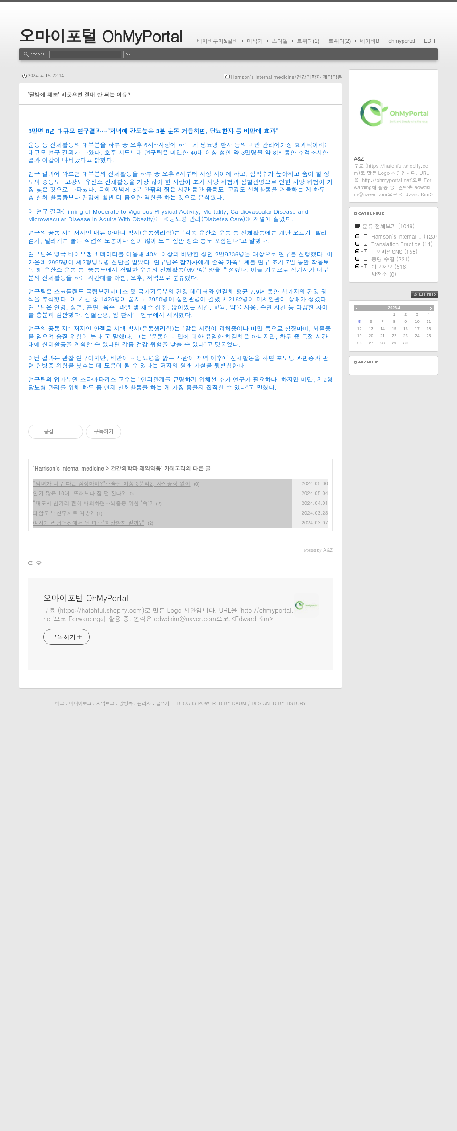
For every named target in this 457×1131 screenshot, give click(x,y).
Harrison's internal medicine (69, 878)
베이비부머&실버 (217, 41)
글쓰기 (162, 1113)
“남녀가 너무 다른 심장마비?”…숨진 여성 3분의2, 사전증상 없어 (112, 893)
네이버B (369, 41)
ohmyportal (401, 41)
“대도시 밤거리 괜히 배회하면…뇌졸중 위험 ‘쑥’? (93, 913)
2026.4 (394, 307)
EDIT (430, 41)
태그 (59, 1113)
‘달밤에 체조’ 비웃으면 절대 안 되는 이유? (79, 94)
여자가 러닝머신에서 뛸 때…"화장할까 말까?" (88, 933)
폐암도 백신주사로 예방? (63, 923)
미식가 (255, 41)
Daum (239, 1113)
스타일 (280, 41)
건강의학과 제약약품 (136, 878)
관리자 (144, 1113)
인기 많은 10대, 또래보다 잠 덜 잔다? (79, 903)
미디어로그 (80, 1113)
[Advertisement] (180, 180)
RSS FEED (431, 294)
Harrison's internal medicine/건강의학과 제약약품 (286, 77)
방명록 (126, 1113)
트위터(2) (339, 41)
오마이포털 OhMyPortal (100, 35)
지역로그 (105, 1113)
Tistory (296, 1113)
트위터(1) (308, 41)
